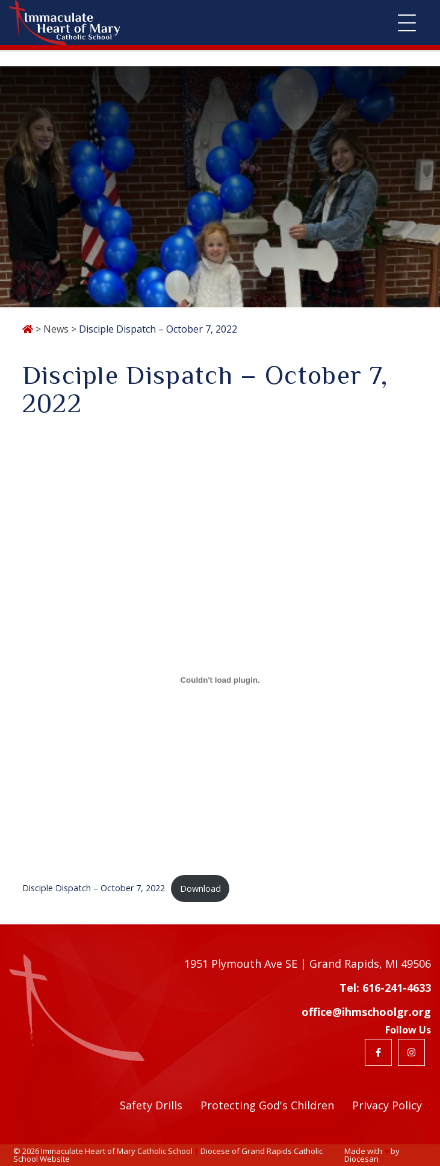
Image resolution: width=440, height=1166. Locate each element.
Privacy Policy (387, 1105)
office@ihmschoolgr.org (366, 1012)
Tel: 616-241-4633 (385, 987)
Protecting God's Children (267, 1105)
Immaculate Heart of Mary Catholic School (117, 1151)
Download (200, 888)
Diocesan (361, 1158)
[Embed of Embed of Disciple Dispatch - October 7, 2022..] (220, 679)
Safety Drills (151, 1105)
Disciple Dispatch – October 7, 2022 (93, 888)
